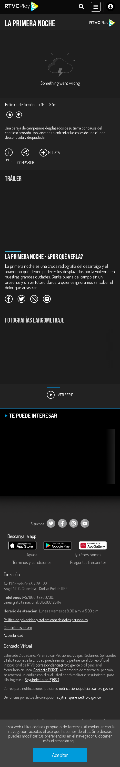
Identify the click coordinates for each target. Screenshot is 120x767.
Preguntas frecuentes (88, 562)
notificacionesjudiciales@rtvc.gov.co (86, 688)
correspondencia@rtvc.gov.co (58, 665)
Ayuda (32, 554)
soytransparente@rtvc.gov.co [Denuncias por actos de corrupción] (79, 697)
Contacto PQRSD (45, 669)
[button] (109, 352)
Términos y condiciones (31, 562)
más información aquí (59, 740)
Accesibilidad (13, 635)
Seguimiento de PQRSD (42, 679)
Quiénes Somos (88, 554)
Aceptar (60, 754)
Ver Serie (60, 395)
